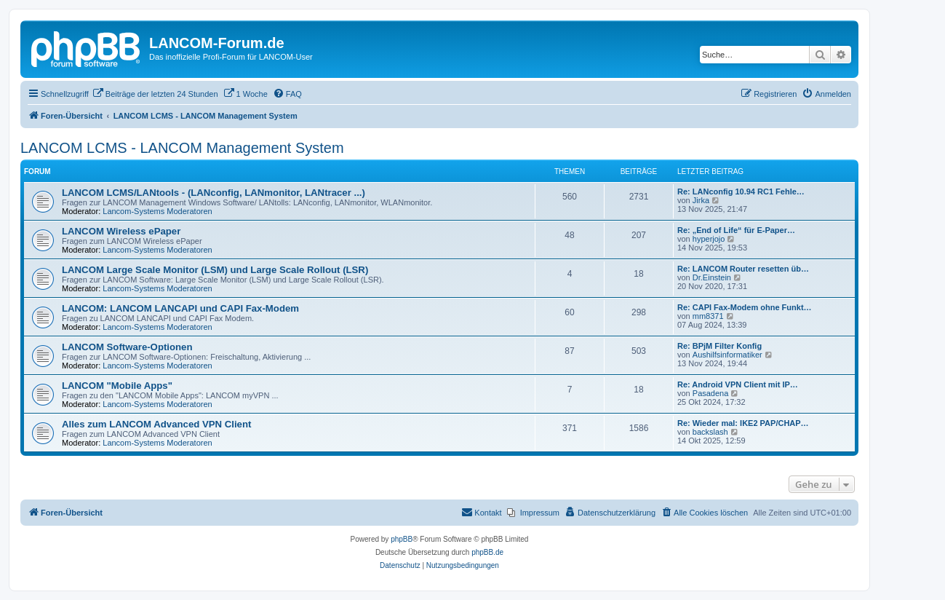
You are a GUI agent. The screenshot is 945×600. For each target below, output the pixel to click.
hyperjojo (709, 238)
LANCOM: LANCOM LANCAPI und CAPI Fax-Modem (180, 308)
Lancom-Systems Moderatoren (157, 211)
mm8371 (708, 316)
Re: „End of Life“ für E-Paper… (736, 230)
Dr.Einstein (712, 277)
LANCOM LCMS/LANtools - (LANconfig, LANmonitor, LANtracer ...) (213, 192)
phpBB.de (487, 552)
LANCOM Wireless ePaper (121, 231)
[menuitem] (155, 94)
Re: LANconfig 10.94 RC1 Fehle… (741, 191)
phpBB (401, 539)
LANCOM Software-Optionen (127, 347)
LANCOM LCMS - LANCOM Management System (182, 148)
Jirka (701, 200)
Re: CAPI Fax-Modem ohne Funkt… (744, 307)
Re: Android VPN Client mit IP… (737, 384)
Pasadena (711, 393)
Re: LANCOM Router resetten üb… (743, 268)
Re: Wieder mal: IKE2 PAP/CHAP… (743, 423)
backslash (710, 431)
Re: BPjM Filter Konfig (719, 346)
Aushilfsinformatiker (727, 354)
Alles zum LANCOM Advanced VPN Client (156, 424)
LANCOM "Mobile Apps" (117, 385)
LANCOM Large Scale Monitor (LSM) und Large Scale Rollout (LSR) (215, 269)
